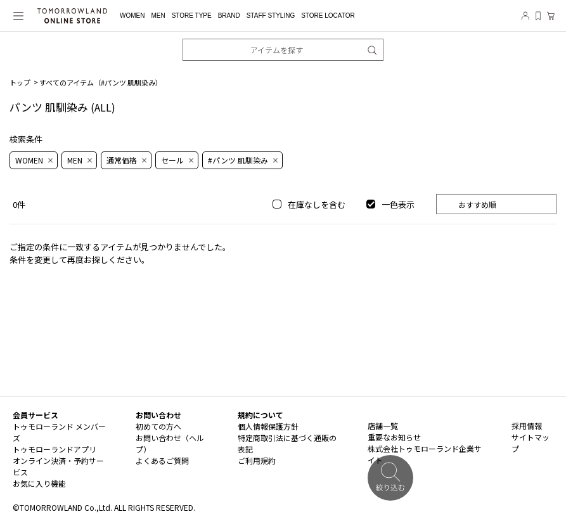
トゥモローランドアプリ (54, 449)
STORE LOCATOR (327, 15)
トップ (20, 82)
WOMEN (132, 15)
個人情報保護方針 (268, 426)
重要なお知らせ (394, 437)
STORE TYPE (192, 15)
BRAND (229, 15)
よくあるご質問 (162, 460)
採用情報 (526, 425)
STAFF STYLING (271, 15)
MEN (158, 15)
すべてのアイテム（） (100, 82)
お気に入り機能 (39, 483)
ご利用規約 (257, 460)
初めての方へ (158, 426)
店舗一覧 (383, 425)
